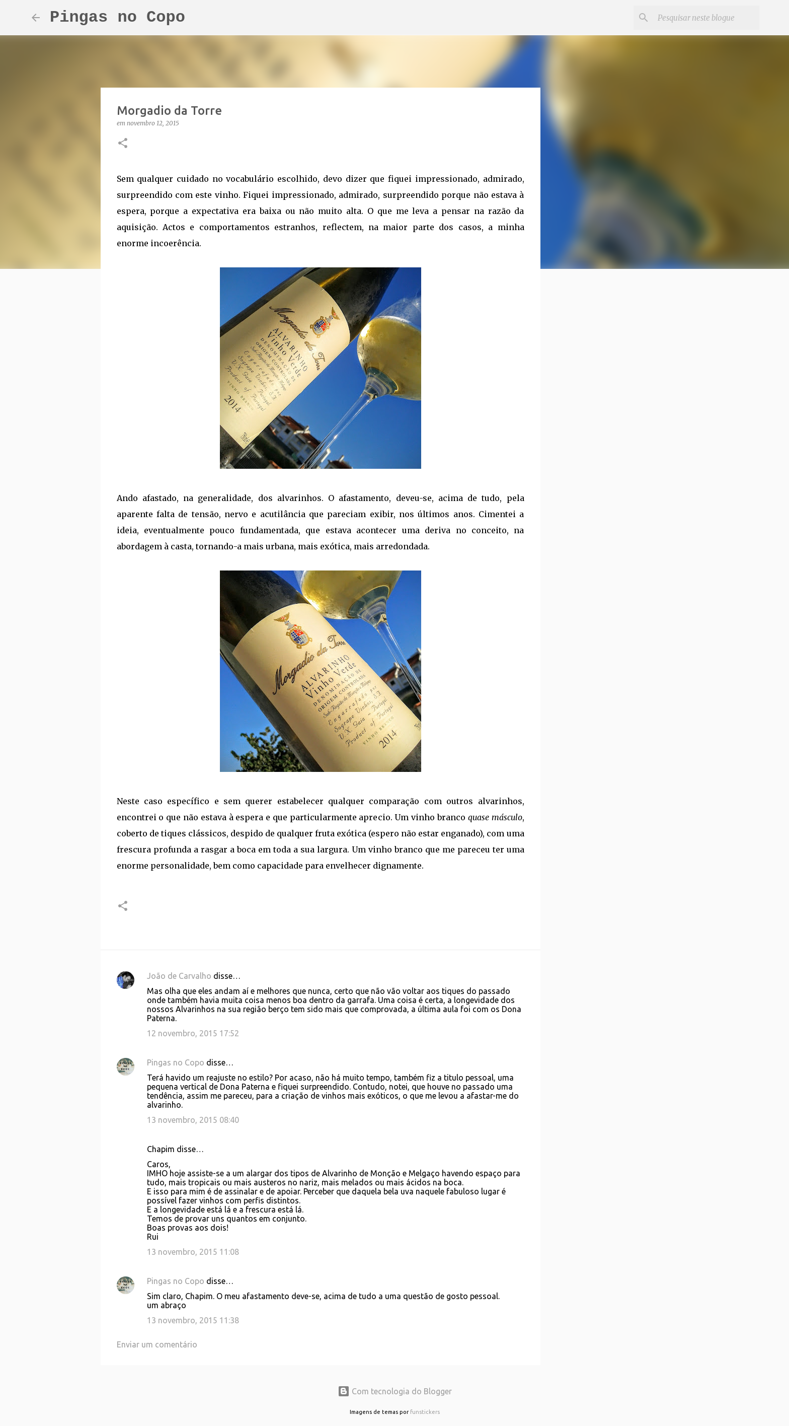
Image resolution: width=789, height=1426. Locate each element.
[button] (123, 144)
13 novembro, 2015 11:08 (193, 1251)
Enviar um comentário (157, 1344)
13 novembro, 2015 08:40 (193, 1119)
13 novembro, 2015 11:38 (193, 1320)
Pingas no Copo (117, 17)
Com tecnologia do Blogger (395, 1391)
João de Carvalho (179, 975)
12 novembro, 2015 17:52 (193, 1033)
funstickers (425, 1412)
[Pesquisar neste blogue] (706, 18)
